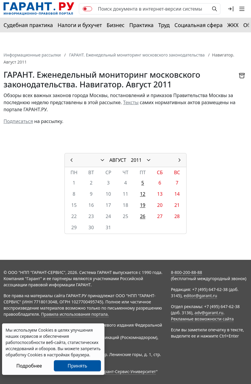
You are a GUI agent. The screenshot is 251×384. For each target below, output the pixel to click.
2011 (136, 160)
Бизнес (115, 25)
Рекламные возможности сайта (202, 319)
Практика (141, 25)
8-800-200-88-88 (186, 272)
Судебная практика (28, 25)
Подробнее (29, 366)
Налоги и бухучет (80, 25)
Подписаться (18, 121)
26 (142, 216)
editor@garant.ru (200, 295)
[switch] (87, 8)
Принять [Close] (77, 366)
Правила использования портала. (75, 314)
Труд (164, 25)
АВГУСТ (117, 160)
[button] (230, 8)
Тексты (131, 102)
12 (142, 194)
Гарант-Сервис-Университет (128, 371)
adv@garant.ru (209, 312)
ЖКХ (233, 25)
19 (142, 205)
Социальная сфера (198, 25)
